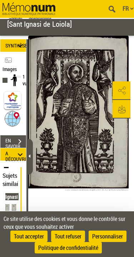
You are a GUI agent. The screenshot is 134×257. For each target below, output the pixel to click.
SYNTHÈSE (15, 45)
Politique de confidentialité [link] (68, 248)
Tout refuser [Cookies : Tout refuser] (68, 236)
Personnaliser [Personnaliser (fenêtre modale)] (107, 236)
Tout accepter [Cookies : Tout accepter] (29, 236)
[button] (12, 118)
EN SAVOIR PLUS (15, 142)
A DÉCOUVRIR (15, 154)
